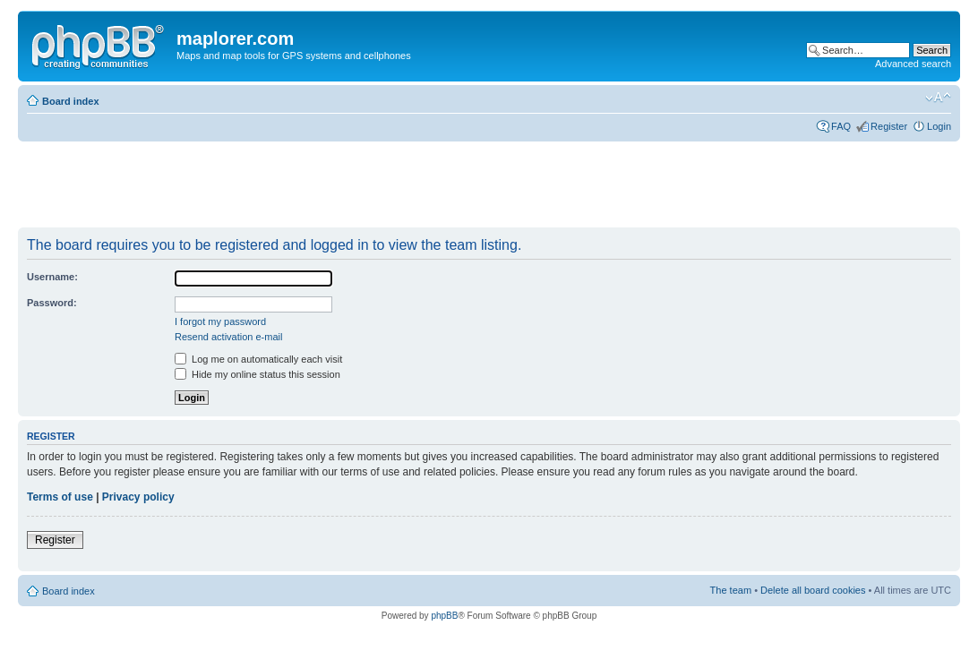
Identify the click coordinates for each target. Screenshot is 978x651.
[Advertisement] (344, 185)
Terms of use (60, 497)
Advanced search (913, 63)
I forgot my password (220, 321)
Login (939, 126)
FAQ (841, 126)
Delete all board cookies (812, 590)
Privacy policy (138, 497)
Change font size (938, 98)
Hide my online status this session (257, 374)
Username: (52, 276)
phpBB (444, 616)
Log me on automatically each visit (258, 359)
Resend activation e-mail (228, 336)
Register (889, 126)
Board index (70, 101)
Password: (52, 302)
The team (730, 590)
